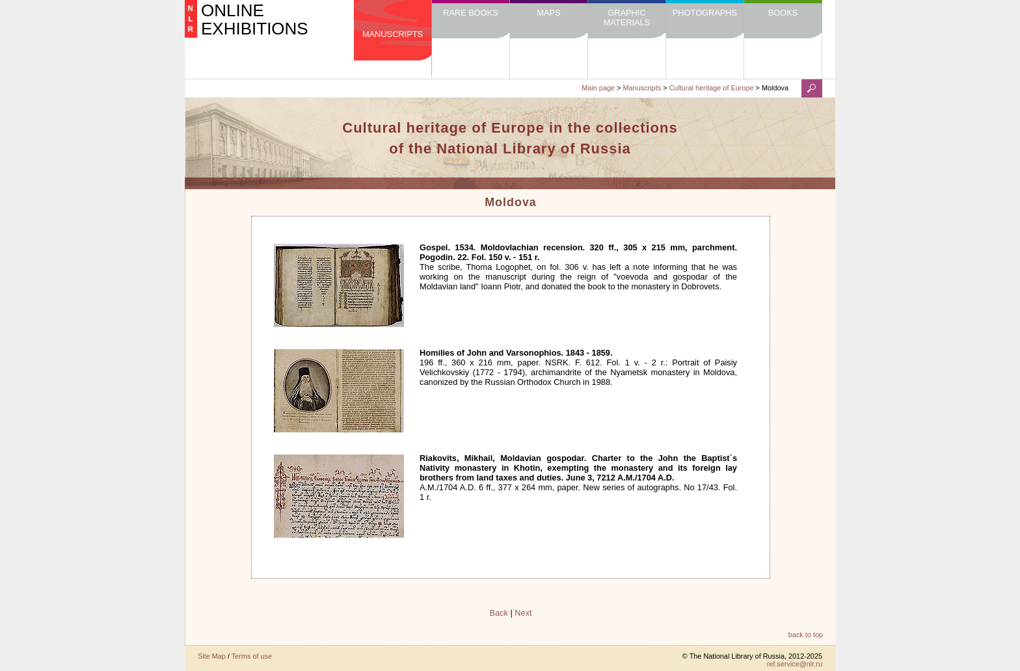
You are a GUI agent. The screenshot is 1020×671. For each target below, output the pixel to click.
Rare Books (470, 13)
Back (498, 613)
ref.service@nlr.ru (794, 664)
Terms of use (252, 656)
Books (783, 13)
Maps (548, 13)
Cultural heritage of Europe (711, 88)
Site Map (212, 656)
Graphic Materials (627, 17)
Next (523, 613)
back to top (805, 634)
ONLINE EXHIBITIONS (254, 19)
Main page (598, 88)
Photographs (705, 13)
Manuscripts (392, 34)
